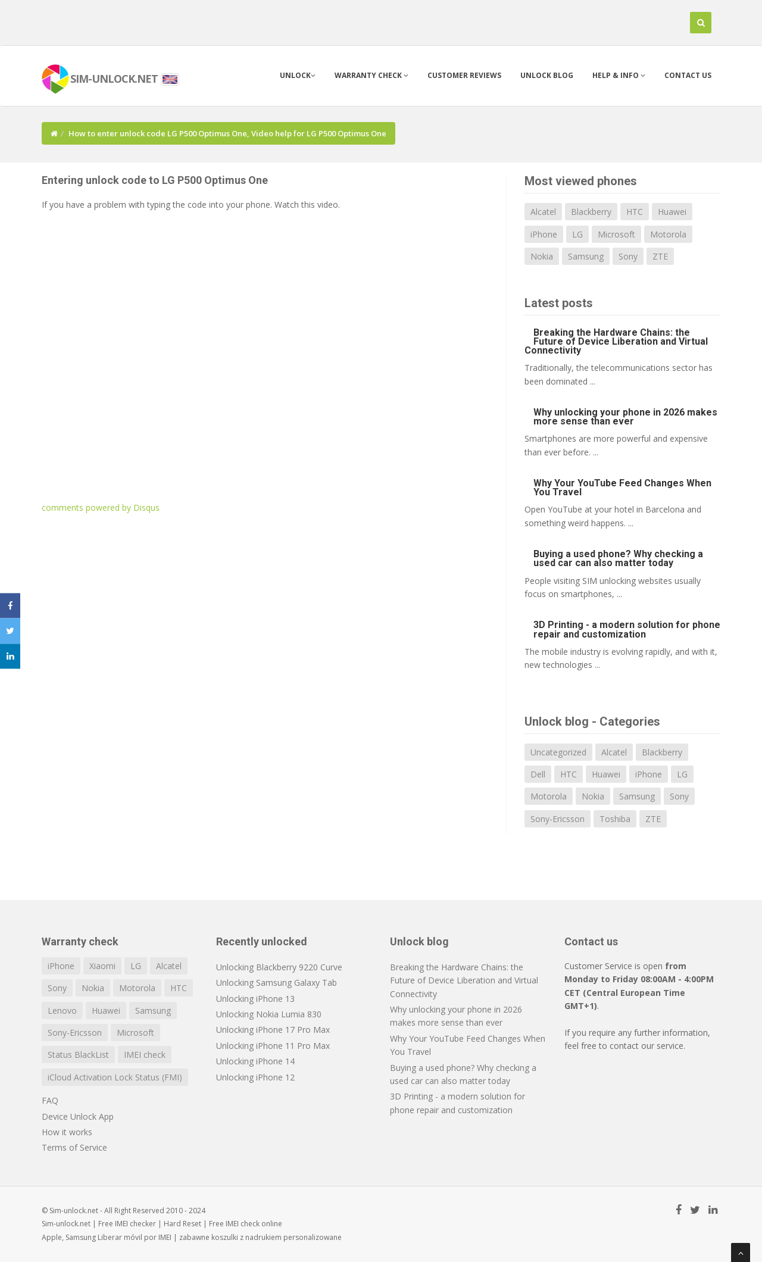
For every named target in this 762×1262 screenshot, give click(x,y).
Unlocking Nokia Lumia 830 (268, 1014)
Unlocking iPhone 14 (255, 1061)
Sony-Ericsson (557, 818)
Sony (628, 256)
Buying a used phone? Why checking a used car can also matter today (618, 558)
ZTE (660, 256)
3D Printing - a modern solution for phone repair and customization (626, 629)
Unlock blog (546, 75)
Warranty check (371, 75)
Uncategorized (558, 752)
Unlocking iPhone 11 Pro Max (273, 1045)
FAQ (50, 1100)
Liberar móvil (120, 1237)
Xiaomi (102, 966)
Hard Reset (182, 1224)
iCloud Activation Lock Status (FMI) (115, 1077)
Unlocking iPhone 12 (255, 1077)
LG (577, 234)
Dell (537, 774)
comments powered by (101, 507)
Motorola (668, 234)
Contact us (687, 75)
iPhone (543, 234)
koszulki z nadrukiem (246, 1237)
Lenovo (62, 1010)
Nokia (541, 256)
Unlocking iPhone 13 (255, 998)
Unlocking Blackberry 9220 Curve (279, 967)
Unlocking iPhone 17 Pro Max (273, 1029)
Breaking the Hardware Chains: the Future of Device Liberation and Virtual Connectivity (616, 341)
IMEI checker (135, 1224)
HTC (634, 211)
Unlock (298, 75)
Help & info (618, 75)
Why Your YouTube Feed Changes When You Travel (622, 487)
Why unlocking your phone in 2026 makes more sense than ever (625, 417)
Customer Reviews (464, 75)
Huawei (672, 211)
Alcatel (543, 211)
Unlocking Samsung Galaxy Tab (276, 982)
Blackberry (591, 211)
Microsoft (616, 234)
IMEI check (144, 1054)
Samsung (586, 256)
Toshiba (614, 818)
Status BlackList (78, 1054)
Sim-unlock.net (66, 1224)
